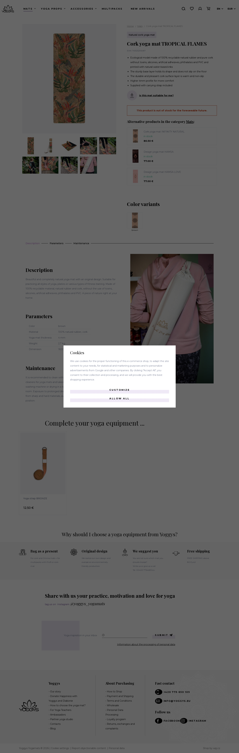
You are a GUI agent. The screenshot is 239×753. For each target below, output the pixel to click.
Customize (119, 389)
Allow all (119, 398)
